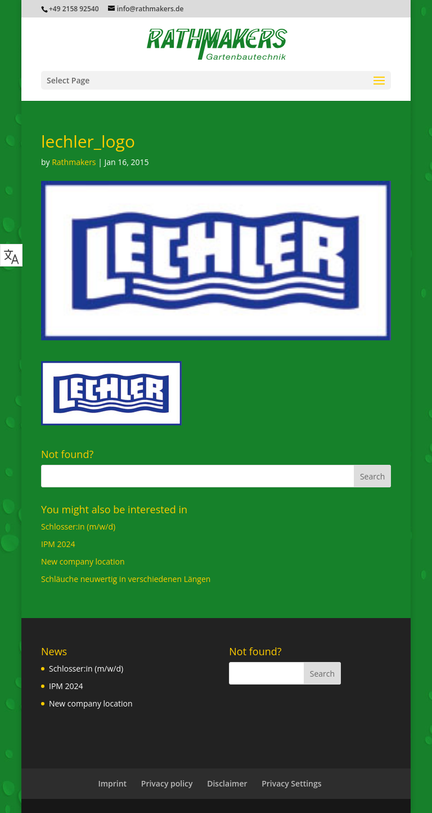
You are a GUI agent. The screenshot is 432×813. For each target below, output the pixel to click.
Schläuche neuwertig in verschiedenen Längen (125, 579)
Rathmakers (74, 162)
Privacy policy (167, 783)
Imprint (112, 783)
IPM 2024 (58, 544)
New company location (83, 561)
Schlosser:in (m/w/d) (78, 526)
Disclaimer (227, 783)
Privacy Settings (291, 783)
